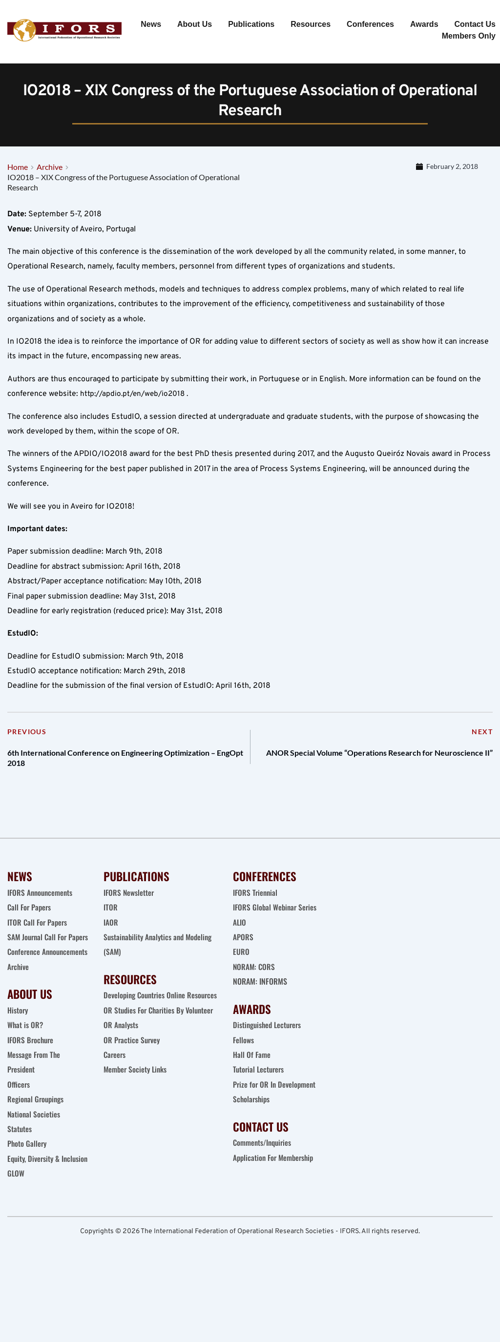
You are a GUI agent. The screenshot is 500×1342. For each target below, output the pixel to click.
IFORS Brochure (31, 1085)
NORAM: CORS (254, 982)
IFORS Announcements (41, 907)
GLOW (17, 1233)
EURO (241, 967)
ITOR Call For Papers (39, 937)
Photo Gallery (27, 1188)
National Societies (34, 1159)
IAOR (111, 937)
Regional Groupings (37, 1144)
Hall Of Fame (252, 1069)
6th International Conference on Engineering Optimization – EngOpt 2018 (109, 768)
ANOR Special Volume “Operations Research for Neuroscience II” (365, 768)
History (18, 1055)
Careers (116, 1085)
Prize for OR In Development (275, 1099)
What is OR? (25, 1069)
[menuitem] (151, 24)
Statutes (19, 1173)
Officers (18, 1129)
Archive (18, 1011)
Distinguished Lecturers (269, 1040)
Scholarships (252, 1114)
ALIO (240, 937)
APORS (243, 952)
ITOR (111, 922)
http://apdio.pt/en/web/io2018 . (136, 399)
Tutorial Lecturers (260, 1085)
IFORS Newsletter (129, 907)
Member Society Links (138, 1099)
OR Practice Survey (133, 1069)
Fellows (243, 1055)
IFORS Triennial (256, 907)
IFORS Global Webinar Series (276, 922)
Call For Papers (30, 922)
